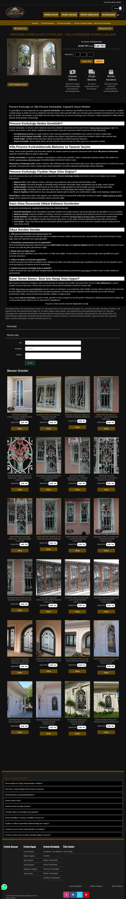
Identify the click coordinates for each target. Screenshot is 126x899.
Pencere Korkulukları (51, 869)
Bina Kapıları (28, 860)
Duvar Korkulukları (50, 865)
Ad (20, 343)
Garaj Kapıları (29, 865)
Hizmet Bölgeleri (75, 886)
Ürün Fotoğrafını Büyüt (18, 85)
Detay (20, 429)
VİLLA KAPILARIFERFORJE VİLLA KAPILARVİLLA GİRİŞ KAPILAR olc (24, 309)
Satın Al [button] (99, 61)
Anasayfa (35, 23)
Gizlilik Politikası (96, 886)
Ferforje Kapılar (30, 846)
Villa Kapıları (28, 873)
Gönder (30, 363)
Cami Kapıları (29, 852)
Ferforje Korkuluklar (51, 846)
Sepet (118, 8)
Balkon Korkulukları (50, 873)
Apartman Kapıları (31, 869)
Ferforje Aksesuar (11, 846)
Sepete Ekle (86, 61)
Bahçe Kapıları (29, 856)
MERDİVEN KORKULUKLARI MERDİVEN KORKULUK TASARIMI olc (31, 318)
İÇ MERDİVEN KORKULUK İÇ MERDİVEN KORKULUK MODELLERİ (71, 316)
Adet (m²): (69, 54)
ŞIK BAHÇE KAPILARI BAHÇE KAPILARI (53, 311)
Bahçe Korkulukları (50, 860)
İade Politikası (117, 886)
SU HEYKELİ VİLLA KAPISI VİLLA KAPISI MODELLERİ (100, 309)
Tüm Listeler (68, 852)
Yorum (18, 355)
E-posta (18, 349)
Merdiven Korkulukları (51, 878)
